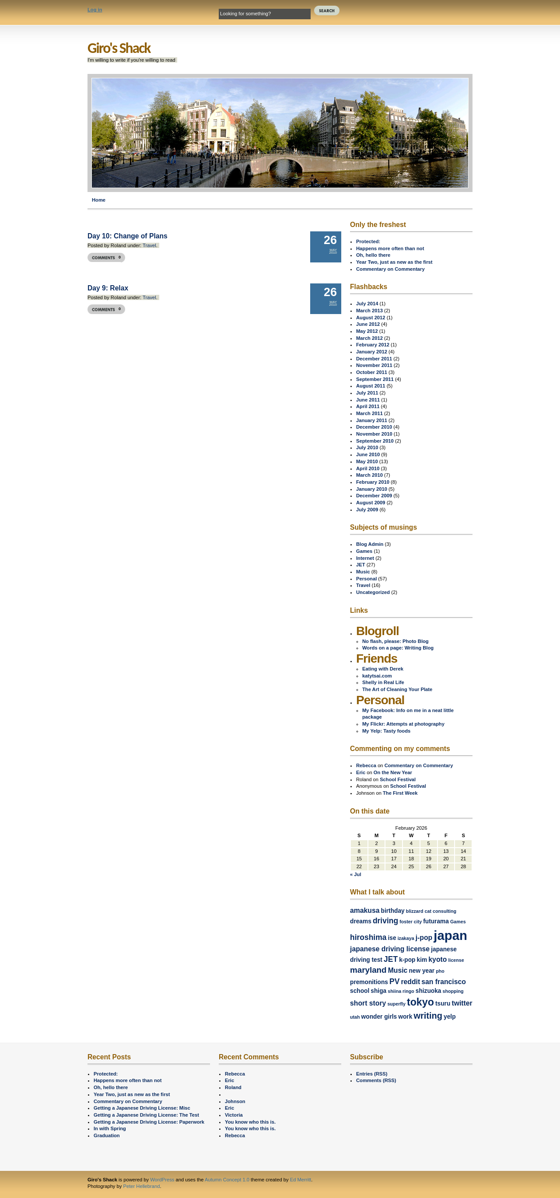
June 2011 (368, 399)
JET (360, 564)
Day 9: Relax (108, 288)
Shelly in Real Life (383, 682)
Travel (149, 245)
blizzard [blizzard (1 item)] (415, 911)
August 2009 (370, 502)
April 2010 (367, 468)
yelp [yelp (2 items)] (449, 1016)
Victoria (234, 1115)
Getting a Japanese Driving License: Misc (142, 1108)
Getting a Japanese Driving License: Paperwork (149, 1122)
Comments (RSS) (376, 1080)
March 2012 (369, 338)
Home (98, 200)
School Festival (398, 779)
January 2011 (371, 420)
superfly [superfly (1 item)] (396, 1003)
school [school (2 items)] (359, 991)
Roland (233, 1087)
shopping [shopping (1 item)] (453, 991)
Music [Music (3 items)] (398, 970)
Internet (365, 558)
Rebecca (366, 765)
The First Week (400, 793)
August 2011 (370, 385)
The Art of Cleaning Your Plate (397, 689)
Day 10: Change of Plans (128, 236)
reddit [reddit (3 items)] (410, 981)
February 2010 (372, 482)
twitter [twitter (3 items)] (462, 1003)
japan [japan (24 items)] (450, 935)
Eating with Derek (382, 668)
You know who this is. (250, 1122)
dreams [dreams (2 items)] (360, 921)
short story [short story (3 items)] (368, 1003)
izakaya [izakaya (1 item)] (406, 938)
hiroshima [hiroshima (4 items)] (368, 937)
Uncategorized (373, 592)
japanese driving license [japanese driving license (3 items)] (390, 949)
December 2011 (374, 358)
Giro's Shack (119, 48)
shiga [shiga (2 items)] (378, 991)
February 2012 (372, 344)
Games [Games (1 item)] (458, 921)
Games (364, 551)
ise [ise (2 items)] (392, 938)
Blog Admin (369, 544)
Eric (360, 772)
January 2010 (371, 489)
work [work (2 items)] (405, 1016)
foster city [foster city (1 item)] (410, 921)
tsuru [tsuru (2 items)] (442, 1003)
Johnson (235, 1101)
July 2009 (367, 509)
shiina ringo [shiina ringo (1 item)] (401, 991)
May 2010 (367, 461)
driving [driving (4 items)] (385, 920)
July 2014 (367, 303)
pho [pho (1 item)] (440, 971)
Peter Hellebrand (141, 1186)
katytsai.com (377, 675)
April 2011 (367, 406)
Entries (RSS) (372, 1073)
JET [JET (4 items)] (391, 959)
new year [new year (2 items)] (421, 970)
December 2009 (374, 495)
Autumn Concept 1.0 (227, 1179)
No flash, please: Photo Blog (395, 641)
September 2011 (375, 379)
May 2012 (367, 331)
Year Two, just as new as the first (394, 262)
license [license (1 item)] (456, 960)
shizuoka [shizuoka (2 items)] (428, 991)
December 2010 (374, 427)
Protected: (368, 241)
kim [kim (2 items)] (422, 960)
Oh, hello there (373, 255)
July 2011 (367, 392)
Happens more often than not (390, 248)
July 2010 (367, 447)
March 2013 (369, 310)
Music (363, 571)
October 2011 (371, 372)
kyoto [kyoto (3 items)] (437, 959)
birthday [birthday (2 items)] (393, 911)
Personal (366, 578)
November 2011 (374, 365)
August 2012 (370, 317)
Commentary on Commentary (390, 269)
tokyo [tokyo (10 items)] (420, 1002)
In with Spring (110, 1128)
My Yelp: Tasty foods (386, 730)
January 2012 (371, 351)
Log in (95, 9)
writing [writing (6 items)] (427, 1015)
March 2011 (369, 413)
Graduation (107, 1135)
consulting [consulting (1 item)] (444, 911)
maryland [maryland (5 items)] (368, 969)
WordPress (162, 1179)
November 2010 (374, 434)
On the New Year (393, 772)
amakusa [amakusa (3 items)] (364, 910)
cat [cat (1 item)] (428, 911)
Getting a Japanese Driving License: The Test (146, 1115)
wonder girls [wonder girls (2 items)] (379, 1016)
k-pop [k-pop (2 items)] (407, 960)
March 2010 (369, 475)
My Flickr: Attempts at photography (403, 723)
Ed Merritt (301, 1179)
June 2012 (368, 324)
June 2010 (368, 454)
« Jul (355, 874)
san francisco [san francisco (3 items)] (443, 981)
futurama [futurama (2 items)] (436, 921)
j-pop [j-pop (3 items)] (424, 937)
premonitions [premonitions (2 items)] (369, 982)
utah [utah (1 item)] (355, 1017)
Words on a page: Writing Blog (398, 647)
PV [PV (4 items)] (394, 981)
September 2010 (375, 441)
